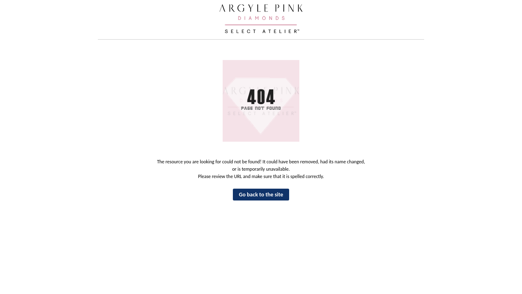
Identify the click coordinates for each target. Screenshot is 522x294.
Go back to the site (261, 194)
